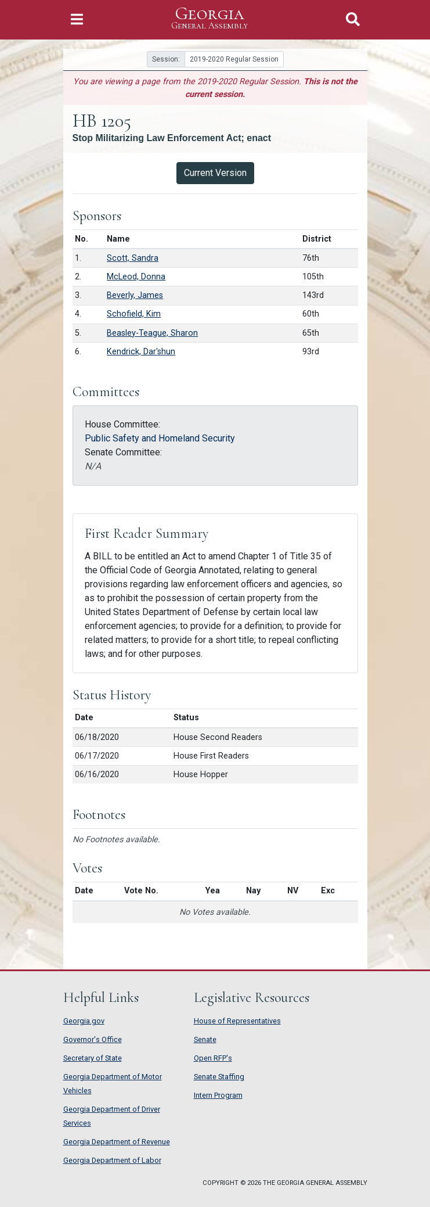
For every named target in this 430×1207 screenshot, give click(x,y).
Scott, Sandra (132, 258)
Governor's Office (92, 1039)
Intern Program (218, 1095)
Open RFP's (213, 1058)
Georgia (209, 18)
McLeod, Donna (136, 277)
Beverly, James (135, 295)
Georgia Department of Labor (112, 1160)
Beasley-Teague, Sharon (152, 333)
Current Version (215, 172)
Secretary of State (92, 1058)
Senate (205, 1039)
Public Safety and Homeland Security (160, 438)
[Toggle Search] (352, 19)
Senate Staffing (219, 1076)
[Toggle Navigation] (77, 19)
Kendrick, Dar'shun (141, 352)
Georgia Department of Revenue (116, 1141)
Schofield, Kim (134, 314)
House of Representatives (237, 1020)
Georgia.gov (83, 1020)
